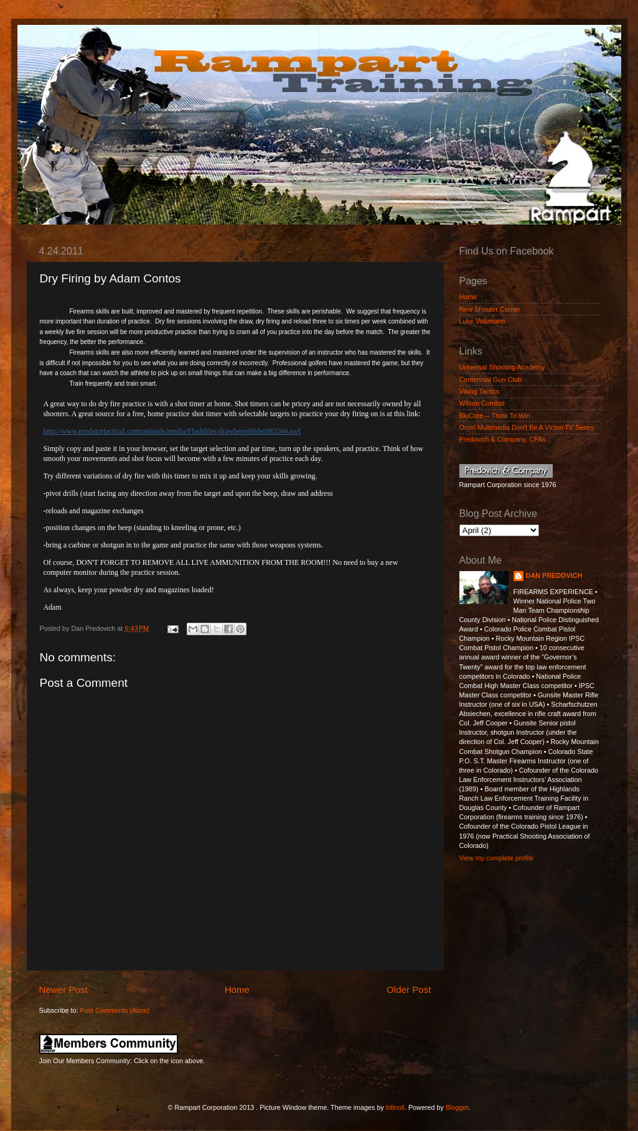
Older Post (409, 989)
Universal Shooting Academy (502, 367)
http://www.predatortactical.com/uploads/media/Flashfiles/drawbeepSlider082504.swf (171, 431)
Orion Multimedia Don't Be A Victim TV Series (526, 427)
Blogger (457, 1107)
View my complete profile (496, 858)
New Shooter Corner (489, 309)
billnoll (395, 1107)
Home (237, 989)
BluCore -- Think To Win (494, 415)
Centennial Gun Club (490, 379)
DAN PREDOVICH (554, 575)
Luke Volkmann (482, 321)
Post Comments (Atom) (115, 1010)
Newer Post (63, 989)
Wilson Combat (482, 403)
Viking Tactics (479, 391)
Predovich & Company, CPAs (502, 439)
